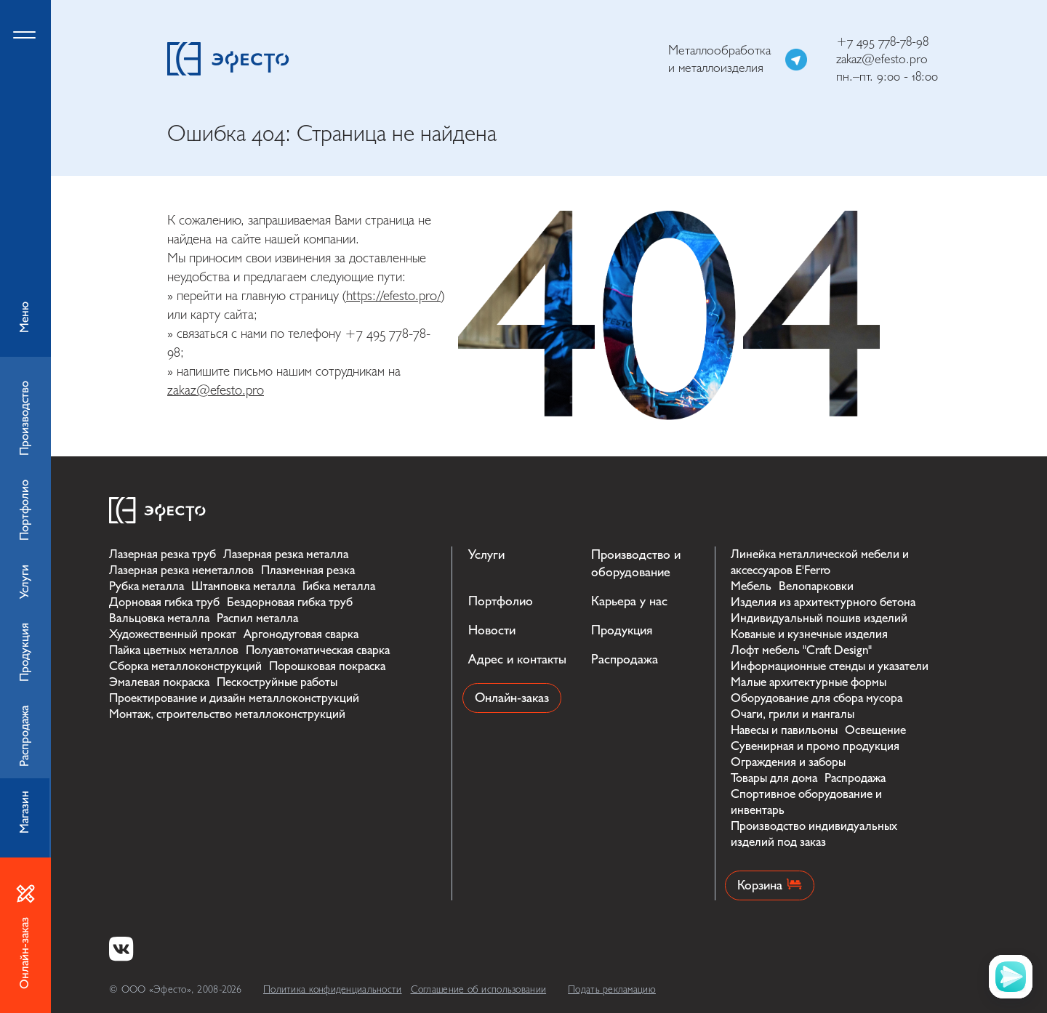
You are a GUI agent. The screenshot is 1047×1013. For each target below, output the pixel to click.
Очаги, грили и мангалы (792, 714)
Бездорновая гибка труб (290, 602)
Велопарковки (816, 586)
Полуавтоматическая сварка (318, 650)
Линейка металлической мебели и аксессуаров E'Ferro (820, 562)
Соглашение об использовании (479, 989)
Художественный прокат (172, 634)
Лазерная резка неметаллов (181, 570)
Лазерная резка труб (162, 554)
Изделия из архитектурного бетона (823, 602)
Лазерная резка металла (285, 554)
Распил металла (257, 618)
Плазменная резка (308, 570)
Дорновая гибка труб (164, 602)
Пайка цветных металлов (173, 650)
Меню (25, 178)
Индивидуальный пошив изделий (819, 618)
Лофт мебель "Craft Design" (801, 650)
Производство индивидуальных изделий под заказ (814, 833)
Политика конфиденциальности (332, 989)
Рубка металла (146, 586)
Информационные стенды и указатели (829, 666)
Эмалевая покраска (159, 682)
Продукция (621, 630)
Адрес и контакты (517, 659)
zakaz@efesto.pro (882, 59)
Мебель (751, 586)
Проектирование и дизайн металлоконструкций (234, 698)
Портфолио (500, 601)
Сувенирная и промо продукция (815, 746)
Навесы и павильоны (784, 730)
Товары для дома (774, 778)
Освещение (875, 730)
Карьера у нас (629, 601)
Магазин (24, 812)
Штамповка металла (243, 586)
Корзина (769, 885)
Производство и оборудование (636, 563)
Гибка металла (338, 586)
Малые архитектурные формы (808, 682)
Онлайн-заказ (512, 698)
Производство (24, 418)
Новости (492, 630)
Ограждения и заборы (788, 762)
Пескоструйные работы (277, 682)
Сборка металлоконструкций (185, 666)
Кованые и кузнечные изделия (809, 634)
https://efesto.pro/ (393, 295)
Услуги (486, 554)
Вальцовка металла (159, 618)
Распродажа (624, 659)
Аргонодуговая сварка (301, 634)
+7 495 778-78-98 (882, 41)
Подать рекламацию (612, 989)
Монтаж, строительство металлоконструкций (227, 714)
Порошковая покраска (327, 666)
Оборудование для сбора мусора (816, 698)
